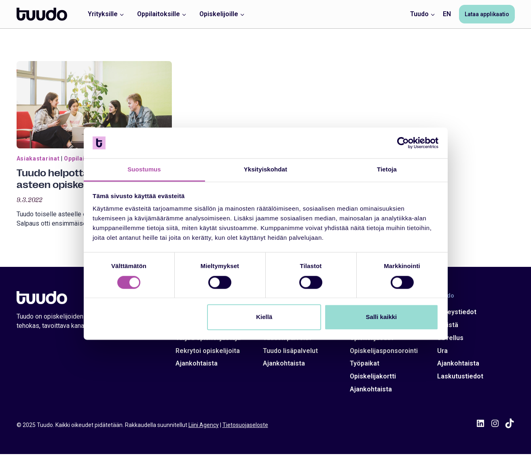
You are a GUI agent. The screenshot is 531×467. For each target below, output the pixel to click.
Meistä (447, 325)
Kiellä (264, 317)
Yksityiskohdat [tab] (265, 169)
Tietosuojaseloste (245, 425)
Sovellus (450, 338)
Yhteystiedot (456, 312)
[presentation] (94, 104)
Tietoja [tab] (387, 169)
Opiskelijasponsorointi (384, 351)
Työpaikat (364, 363)
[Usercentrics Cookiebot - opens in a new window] (403, 143)
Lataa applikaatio (487, 14)
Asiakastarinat (38, 158)
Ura (442, 351)
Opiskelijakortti (373, 376)
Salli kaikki (381, 317)
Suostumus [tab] (144, 169)
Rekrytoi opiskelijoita (208, 351)
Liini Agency (203, 425)
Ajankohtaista (197, 363)
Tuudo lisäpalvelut (290, 351)
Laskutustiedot (460, 376)
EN (447, 14)
